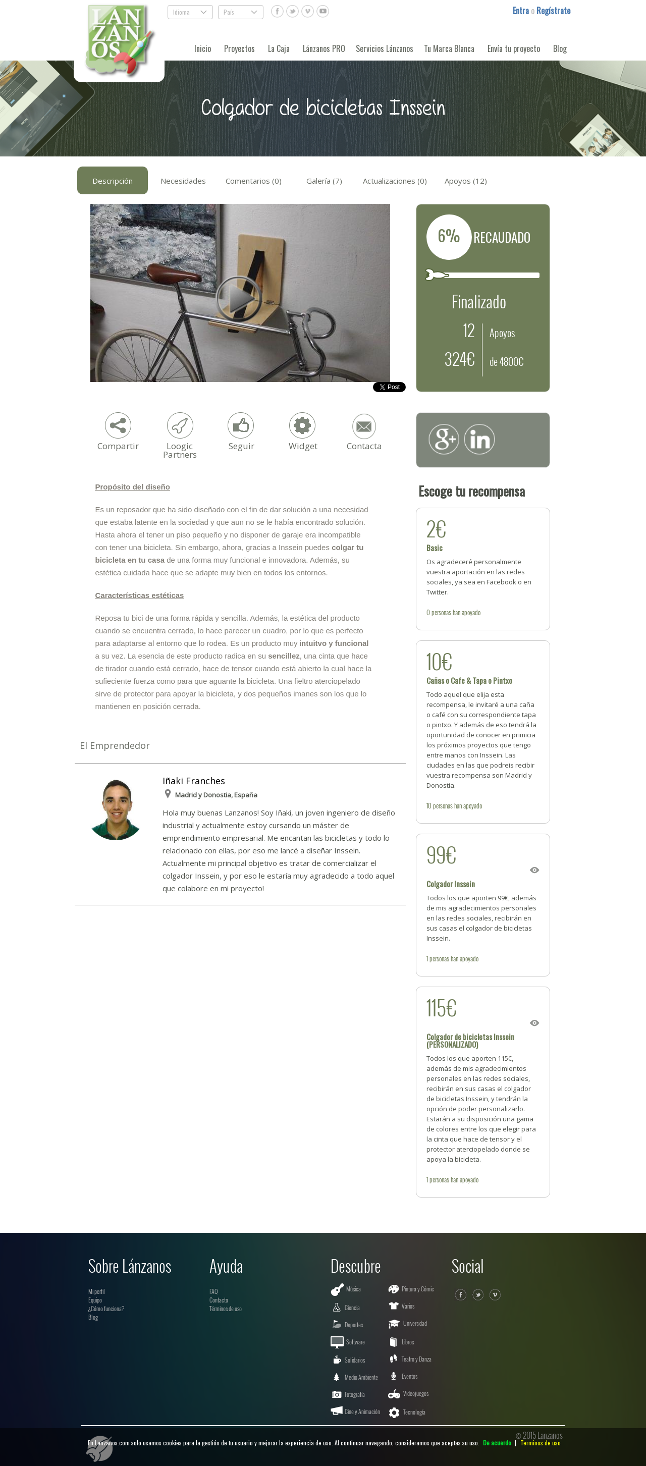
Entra (522, 11)
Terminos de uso (540, 1442)
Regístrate (553, 11)
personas (441, 612)
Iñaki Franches (194, 781)
